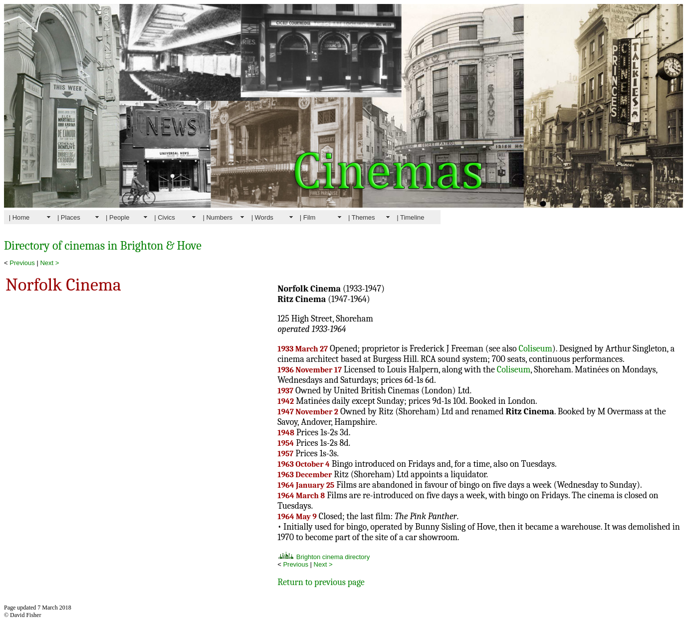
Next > (49, 263)
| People (117, 217)
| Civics (164, 217)
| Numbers (217, 217)
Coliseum (535, 348)
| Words (262, 217)
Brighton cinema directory (323, 557)
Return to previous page (320, 582)
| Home (19, 217)
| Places (68, 217)
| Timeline (410, 217)
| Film (307, 217)
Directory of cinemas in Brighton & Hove (103, 246)
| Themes (361, 217)
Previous (22, 263)
